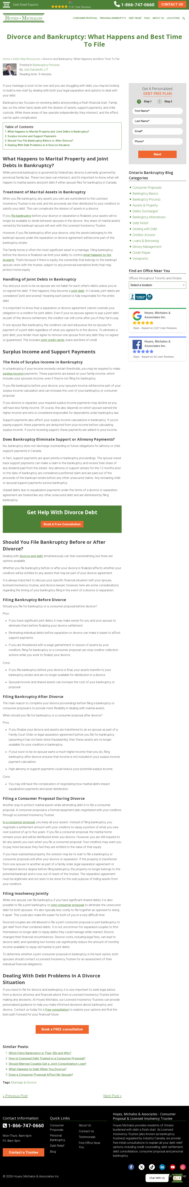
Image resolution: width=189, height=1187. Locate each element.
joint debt (77, 291)
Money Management (147, 247)
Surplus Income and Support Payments (32, 136)
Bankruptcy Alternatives (149, 217)
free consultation (57, 1009)
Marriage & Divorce (24, 1082)
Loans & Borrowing (146, 241)
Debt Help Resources (26, 59)
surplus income (13, 373)
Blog (53, 1151)
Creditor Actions (144, 235)
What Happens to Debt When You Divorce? (37, 1069)
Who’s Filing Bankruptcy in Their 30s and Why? (40, 1053)
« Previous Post (15, 1096)
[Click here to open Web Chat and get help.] (164, 1178)
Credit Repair (141, 253)
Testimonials (87, 1137)
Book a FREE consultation (62, 1029)
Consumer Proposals (147, 187)
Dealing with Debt (145, 229)
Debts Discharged (145, 211)
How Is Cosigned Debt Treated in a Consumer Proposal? (47, 1058)
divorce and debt (31, 556)
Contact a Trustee (23, 1152)
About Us (85, 1125)
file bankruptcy (21, 216)
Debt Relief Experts (20, 4)
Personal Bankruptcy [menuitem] (113, 18)
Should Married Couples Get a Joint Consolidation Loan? (47, 1064)
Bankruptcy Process (46, 65)
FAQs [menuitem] (147, 18)
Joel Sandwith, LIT (36, 69)
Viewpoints (140, 258)
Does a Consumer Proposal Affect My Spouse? (41, 1074)
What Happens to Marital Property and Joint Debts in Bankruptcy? (48, 131)
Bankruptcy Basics (145, 193)
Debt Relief (140, 223)
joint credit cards (52, 340)
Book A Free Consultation (62, 524)
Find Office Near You (89, 1145)
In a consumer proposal (19, 822)
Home (6, 59)
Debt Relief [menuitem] (135, 18)
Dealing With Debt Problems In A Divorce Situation (39, 145)
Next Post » (112, 1096)
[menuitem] (183, 18)
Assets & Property (145, 205)
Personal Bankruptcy (57, 1138)
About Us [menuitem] (158, 18)
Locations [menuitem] (173, 18)
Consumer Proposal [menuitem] (85, 18)
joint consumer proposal (67, 905)
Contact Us (172, 4)
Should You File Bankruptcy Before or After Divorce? (40, 140)
